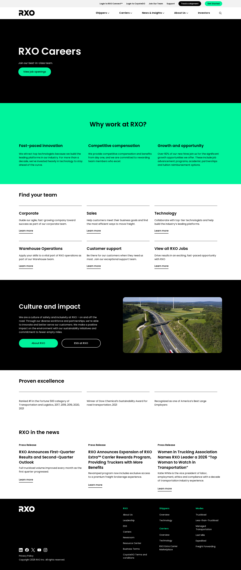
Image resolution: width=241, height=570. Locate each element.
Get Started (213, 3)
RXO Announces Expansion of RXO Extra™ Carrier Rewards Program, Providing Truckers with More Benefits (120, 459)
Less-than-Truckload (207, 520)
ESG (125, 526)
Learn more (26, 230)
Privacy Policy (26, 555)
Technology (165, 520)
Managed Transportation (204, 528)
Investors (204, 13)
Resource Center (132, 543)
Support (171, 3)
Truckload (201, 514)
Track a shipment (189, 3)
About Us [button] (180, 13)
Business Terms (131, 548)
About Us (128, 514)
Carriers (127, 531)
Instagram (45, 550)
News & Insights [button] (152, 13)
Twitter (33, 550)
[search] (220, 13)
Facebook (27, 550)
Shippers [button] (101, 13)
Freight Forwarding (205, 546)
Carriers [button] (124, 13)
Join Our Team (156, 3)
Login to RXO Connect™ (111, 3)
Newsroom (128, 537)
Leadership (129, 520)
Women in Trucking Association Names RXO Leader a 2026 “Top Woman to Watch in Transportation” (187, 459)
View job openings (37, 71)
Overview (164, 514)
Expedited (201, 540)
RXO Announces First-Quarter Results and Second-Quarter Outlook (47, 457)
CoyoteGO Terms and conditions (135, 556)
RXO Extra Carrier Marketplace (168, 548)
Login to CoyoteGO (135, 3)
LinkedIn (21, 550)
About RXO (38, 343)
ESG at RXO (81, 343)
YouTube (39, 550)
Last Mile (200, 535)
